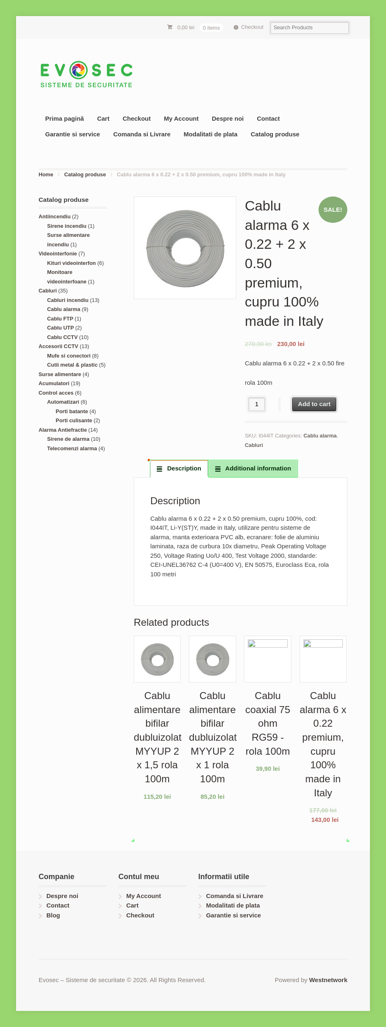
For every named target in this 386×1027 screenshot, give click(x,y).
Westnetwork (328, 979)
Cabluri (254, 445)
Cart (103, 118)
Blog (53, 915)
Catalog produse (275, 134)
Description (183, 468)
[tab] (179, 468)
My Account (181, 118)
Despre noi (228, 118)
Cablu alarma (320, 436)
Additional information (257, 468)
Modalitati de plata (210, 134)
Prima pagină (64, 118)
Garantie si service (72, 134)
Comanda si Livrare (141, 134)
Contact (268, 118)
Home (46, 174)
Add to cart (314, 403)
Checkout (252, 27)
